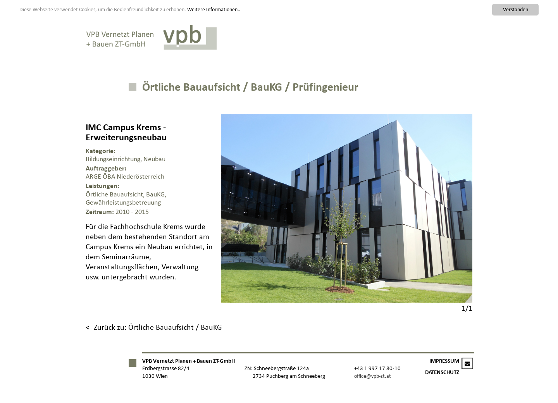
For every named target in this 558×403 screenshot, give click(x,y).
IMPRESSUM (444, 361)
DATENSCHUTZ (442, 372)
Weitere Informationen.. (214, 9)
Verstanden (515, 9)
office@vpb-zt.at (372, 376)
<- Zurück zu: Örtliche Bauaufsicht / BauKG (154, 327)
